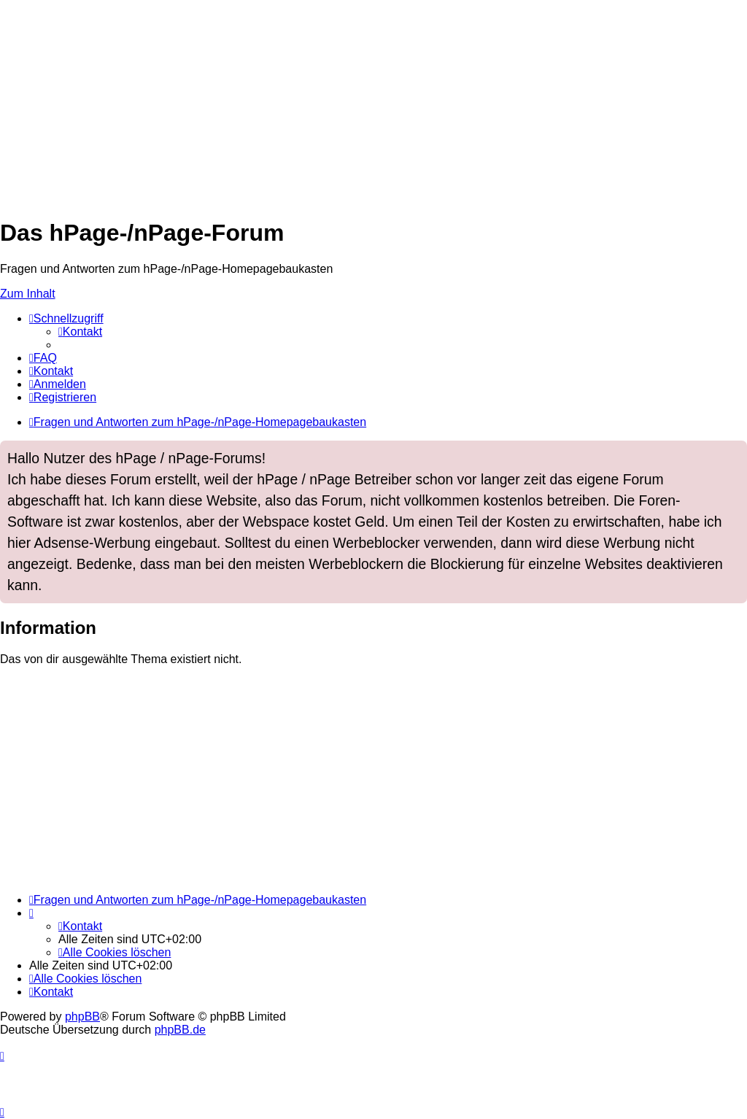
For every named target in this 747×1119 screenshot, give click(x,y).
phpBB (82, 1016)
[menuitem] (80, 331)
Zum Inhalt (27, 293)
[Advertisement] (373, 102)
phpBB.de (180, 1029)
